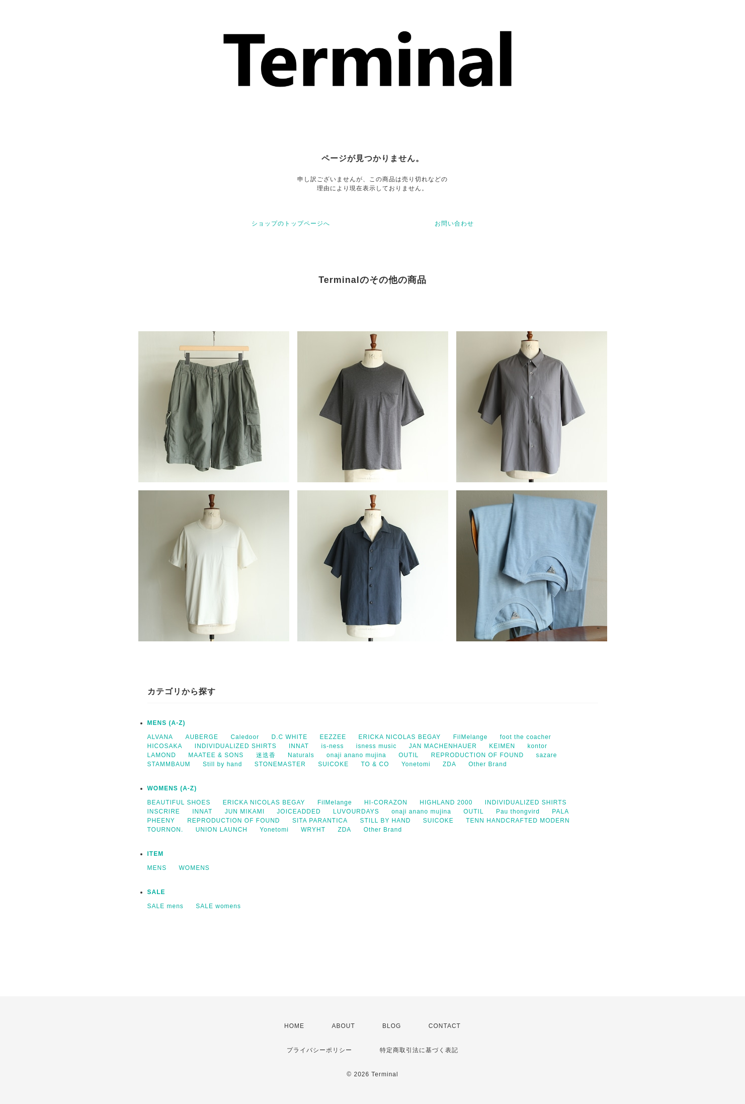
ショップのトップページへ (291, 223)
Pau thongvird (518, 811)
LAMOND (161, 755)
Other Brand (487, 764)
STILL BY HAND (385, 820)
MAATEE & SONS (215, 755)
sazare (546, 755)
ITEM (155, 853)
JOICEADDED (298, 811)
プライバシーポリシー (319, 1050)
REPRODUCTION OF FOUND (477, 755)
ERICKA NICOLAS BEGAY (400, 737)
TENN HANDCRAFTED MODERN (517, 820)
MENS (157, 867)
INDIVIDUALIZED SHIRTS (236, 746)
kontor (537, 746)
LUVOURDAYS (356, 811)
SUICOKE (333, 764)
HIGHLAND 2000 (446, 802)
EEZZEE (333, 737)
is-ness (332, 746)
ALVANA (160, 737)
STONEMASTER (280, 764)
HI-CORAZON (385, 802)
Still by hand (222, 764)
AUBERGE (201, 737)
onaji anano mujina (356, 755)
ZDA (449, 764)
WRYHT (313, 829)
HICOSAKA (165, 746)
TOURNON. (165, 829)
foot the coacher (525, 737)
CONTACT (445, 1025)
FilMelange (470, 737)
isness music (376, 746)
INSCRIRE (163, 811)
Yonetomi (416, 764)
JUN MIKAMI (245, 811)
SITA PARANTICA (320, 820)
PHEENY (161, 820)
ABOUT (343, 1025)
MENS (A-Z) (166, 722)
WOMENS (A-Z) (172, 788)
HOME (294, 1025)
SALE (156, 892)
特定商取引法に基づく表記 (419, 1050)
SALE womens (218, 906)
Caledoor (244, 737)
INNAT (299, 746)
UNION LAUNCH (221, 829)
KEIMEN (502, 746)
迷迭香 (266, 755)
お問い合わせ (454, 223)
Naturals (301, 755)
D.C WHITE (290, 737)
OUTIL (408, 755)
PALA (560, 811)
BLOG (391, 1025)
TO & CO (375, 764)
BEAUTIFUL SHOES (179, 802)
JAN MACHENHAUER (443, 746)
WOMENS (194, 867)
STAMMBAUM (169, 764)
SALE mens (165, 906)
